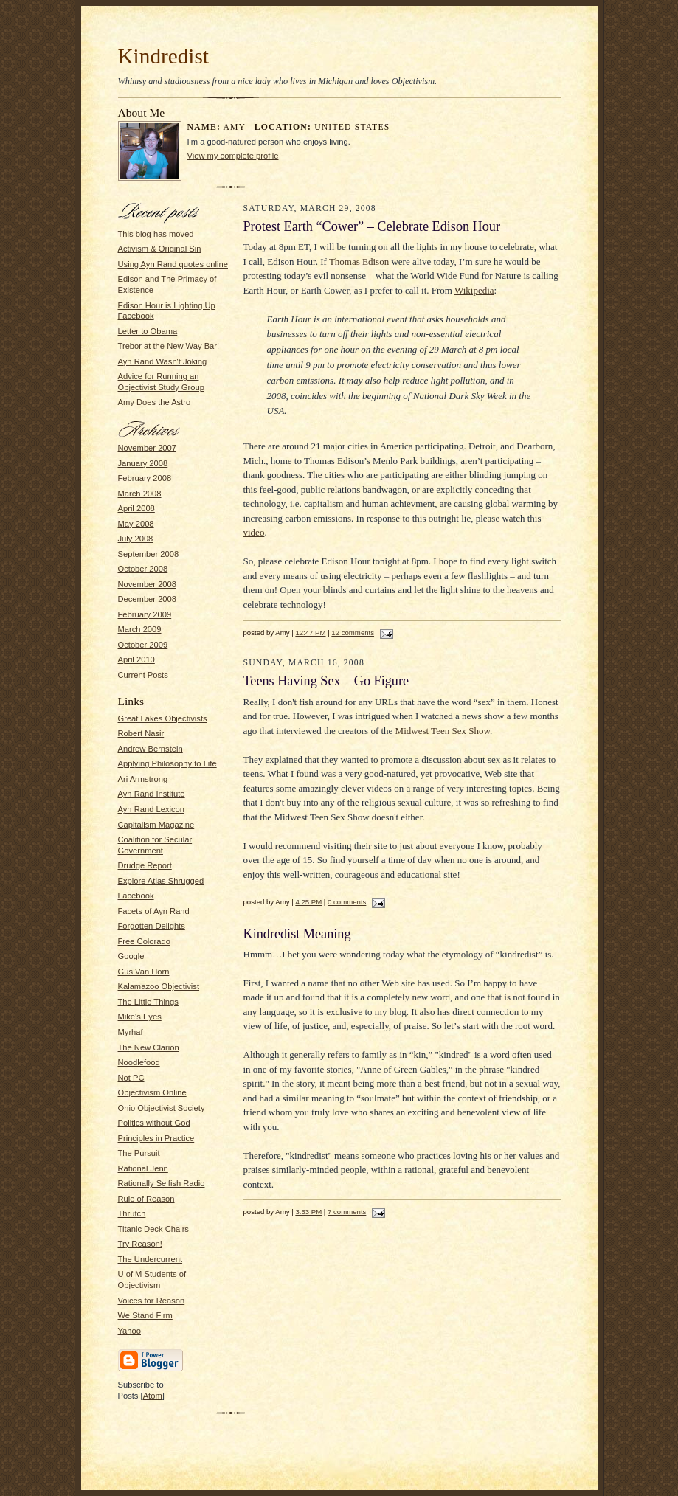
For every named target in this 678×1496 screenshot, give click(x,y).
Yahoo (129, 1330)
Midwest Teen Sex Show (442, 730)
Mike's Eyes (140, 1016)
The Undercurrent (150, 1259)
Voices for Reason (151, 1300)
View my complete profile (233, 155)
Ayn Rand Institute (151, 793)
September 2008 (148, 554)
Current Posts (143, 675)
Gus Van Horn (144, 971)
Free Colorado (144, 941)
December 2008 (147, 599)
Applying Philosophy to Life (167, 763)
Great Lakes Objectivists (162, 718)
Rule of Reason (146, 1198)
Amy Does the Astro (154, 402)
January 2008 (143, 463)
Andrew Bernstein (150, 748)
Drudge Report (145, 865)
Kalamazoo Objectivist (159, 986)
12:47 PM (310, 632)
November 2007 (147, 447)
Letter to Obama (148, 331)
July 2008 (135, 538)
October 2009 (143, 644)
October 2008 (143, 568)
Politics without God (154, 1122)
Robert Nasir (141, 733)
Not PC (131, 1077)
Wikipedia (474, 290)
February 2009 (145, 614)
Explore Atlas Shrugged (161, 880)
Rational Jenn (143, 1168)
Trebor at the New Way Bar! (169, 346)
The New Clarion (148, 1047)
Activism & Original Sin (159, 248)
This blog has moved (156, 233)
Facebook (136, 895)
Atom (152, 1395)
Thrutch (132, 1213)
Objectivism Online (152, 1092)
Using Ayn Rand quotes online (173, 264)
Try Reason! (140, 1243)
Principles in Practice (156, 1138)
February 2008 (145, 478)
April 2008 (136, 508)
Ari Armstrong (143, 779)
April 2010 (136, 659)
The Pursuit (139, 1153)
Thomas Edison (359, 261)
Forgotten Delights (151, 925)
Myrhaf (130, 1032)
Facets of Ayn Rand (154, 911)
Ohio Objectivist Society (161, 1108)
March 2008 (140, 493)
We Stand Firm (145, 1315)
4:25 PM (308, 902)
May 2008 (136, 523)
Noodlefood (139, 1062)
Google (131, 956)
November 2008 (147, 584)
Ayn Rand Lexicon (151, 809)
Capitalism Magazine (156, 824)
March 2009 (140, 629)
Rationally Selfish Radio (161, 1183)
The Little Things (148, 1001)
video (254, 532)
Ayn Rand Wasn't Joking (162, 361)
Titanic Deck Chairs (153, 1229)
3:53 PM (308, 1212)
